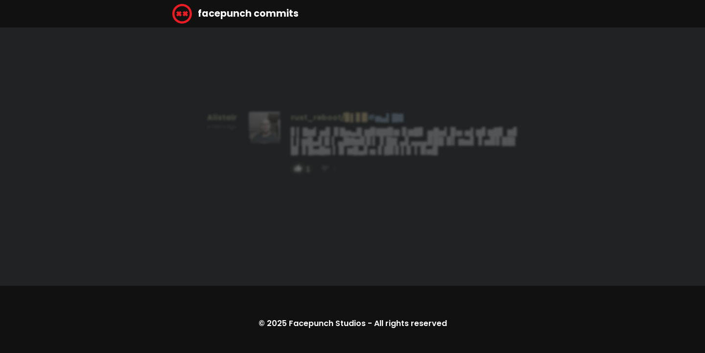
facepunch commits (235, 14)
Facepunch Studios (327, 323)
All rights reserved (410, 323)
